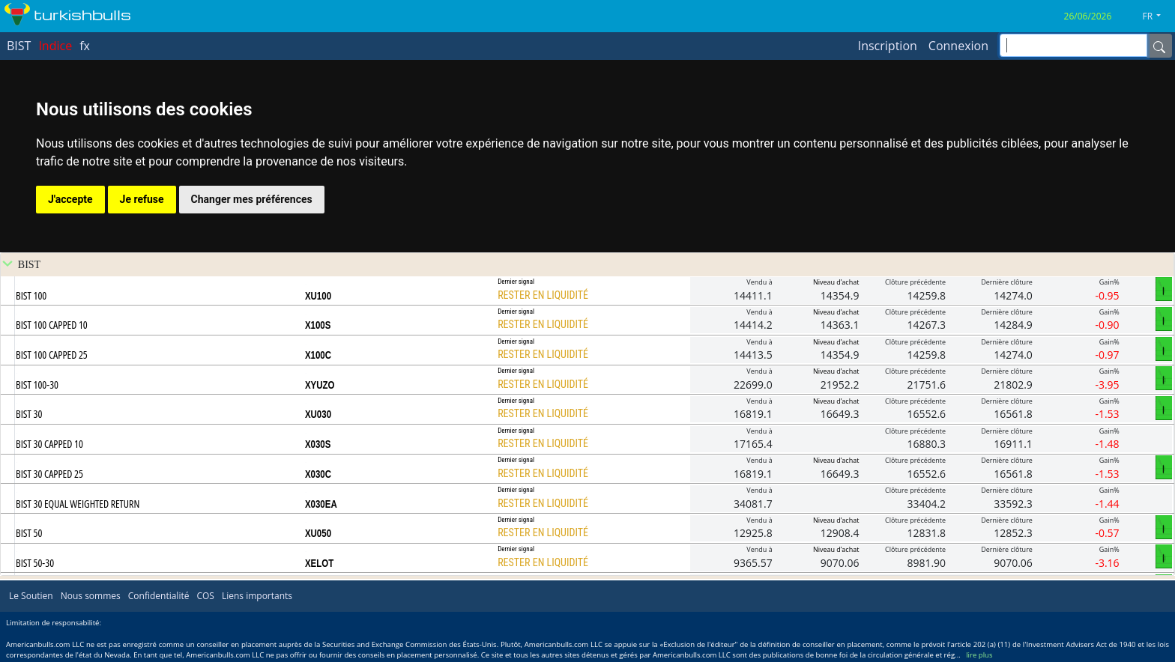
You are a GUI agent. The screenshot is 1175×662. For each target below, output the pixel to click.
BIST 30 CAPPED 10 (49, 444)
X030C (318, 474)
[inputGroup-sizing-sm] (1073, 45)
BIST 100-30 (37, 384)
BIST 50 (29, 533)
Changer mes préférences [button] (251, 199)
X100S (317, 325)
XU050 (318, 533)
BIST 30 (29, 414)
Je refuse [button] (142, 199)
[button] (1157, 16)
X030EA (321, 504)
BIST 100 (31, 295)
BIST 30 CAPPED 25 (49, 474)
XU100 (318, 296)
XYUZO (320, 385)
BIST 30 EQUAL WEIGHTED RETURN (77, 503)
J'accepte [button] (70, 199)
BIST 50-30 (35, 563)
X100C (318, 355)
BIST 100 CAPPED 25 (52, 354)
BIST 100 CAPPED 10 (52, 325)
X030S (317, 444)
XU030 (318, 414)
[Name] (1159, 46)
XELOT (319, 563)
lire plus (979, 655)
